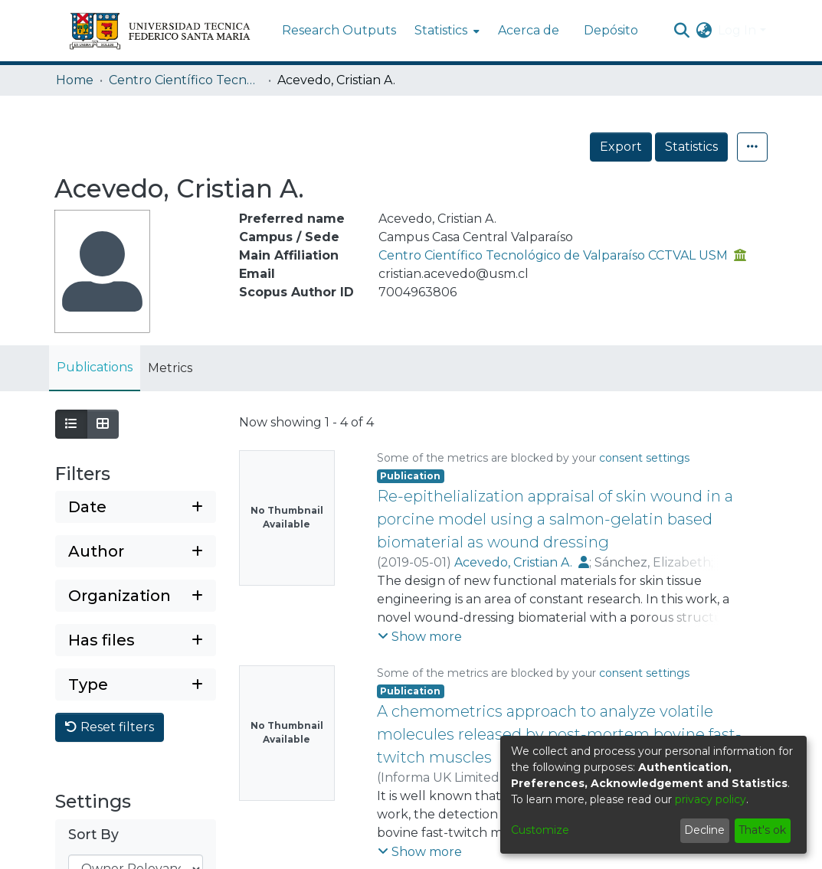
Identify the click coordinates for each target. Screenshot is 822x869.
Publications (95, 367)
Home (74, 80)
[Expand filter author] (135, 551)
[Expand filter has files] (135, 640)
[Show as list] (71, 424)
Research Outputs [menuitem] (339, 30)
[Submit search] (681, 30)
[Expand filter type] (135, 684)
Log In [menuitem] (737, 30)
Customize (540, 830)
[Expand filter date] (135, 507)
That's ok (762, 830)
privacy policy (710, 799)
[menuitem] (445, 30)
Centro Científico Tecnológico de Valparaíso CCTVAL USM (185, 80)
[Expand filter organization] (135, 595)
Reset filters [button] (109, 727)
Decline (704, 830)
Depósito (611, 30)
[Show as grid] (103, 424)
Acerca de (528, 30)
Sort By (93, 834)
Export (621, 146)
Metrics (170, 368)
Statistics (691, 146)
